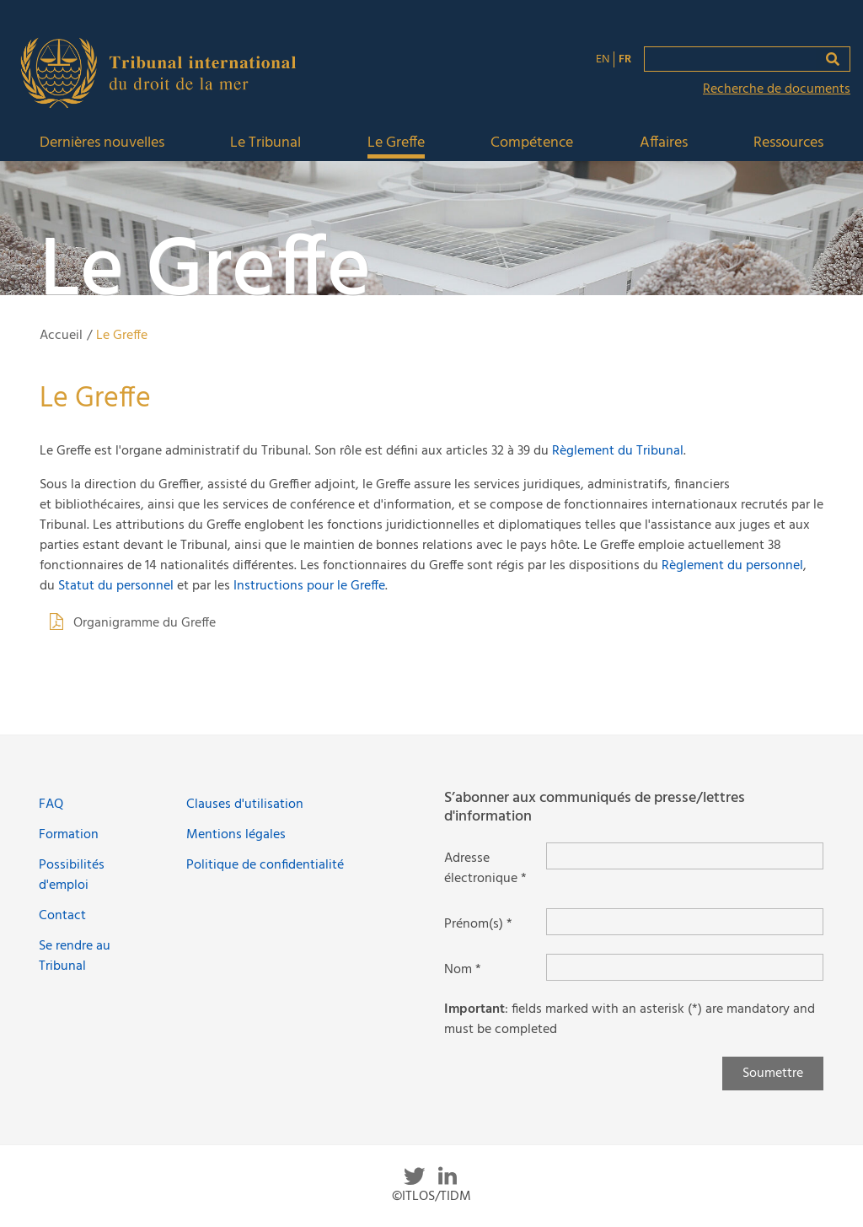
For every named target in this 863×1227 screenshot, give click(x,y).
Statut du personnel (116, 586)
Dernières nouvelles (102, 143)
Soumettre (772, 1073)
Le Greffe (396, 143)
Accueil (61, 336)
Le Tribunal (265, 143)
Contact (62, 916)
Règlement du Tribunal (617, 451)
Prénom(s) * (478, 924)
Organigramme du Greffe (144, 623)
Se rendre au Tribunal (74, 956)
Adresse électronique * (485, 869)
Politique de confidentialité (265, 865)
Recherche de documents (776, 89)
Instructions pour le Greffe (309, 586)
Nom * (462, 970)
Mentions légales (236, 835)
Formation (69, 835)
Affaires (664, 143)
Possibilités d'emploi (72, 875)
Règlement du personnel (732, 566)
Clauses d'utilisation (244, 804)
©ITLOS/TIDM (431, 1197)
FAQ (51, 804)
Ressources (788, 143)
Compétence (531, 143)
